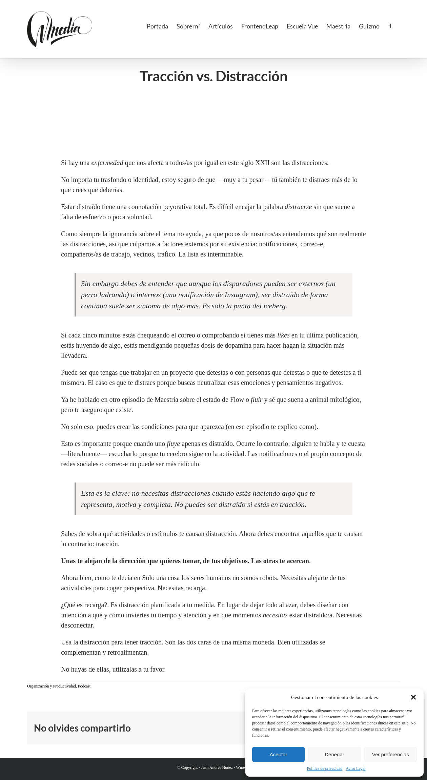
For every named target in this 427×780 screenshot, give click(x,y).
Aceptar (278, 754)
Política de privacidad (325, 768)
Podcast (84, 686)
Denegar (334, 754)
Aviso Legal (355, 768)
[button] (413, 697)
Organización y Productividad (51, 686)
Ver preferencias (390, 754)
